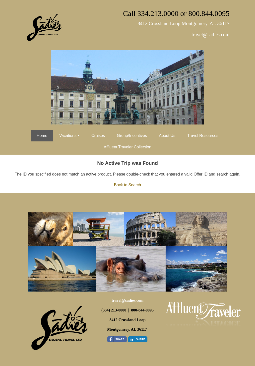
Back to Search (127, 185)
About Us (167, 135)
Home (42, 135)
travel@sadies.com (127, 300)
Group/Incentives (132, 135)
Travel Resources (202, 135)
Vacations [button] (67, 135)
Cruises (98, 135)
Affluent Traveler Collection (127, 147)
